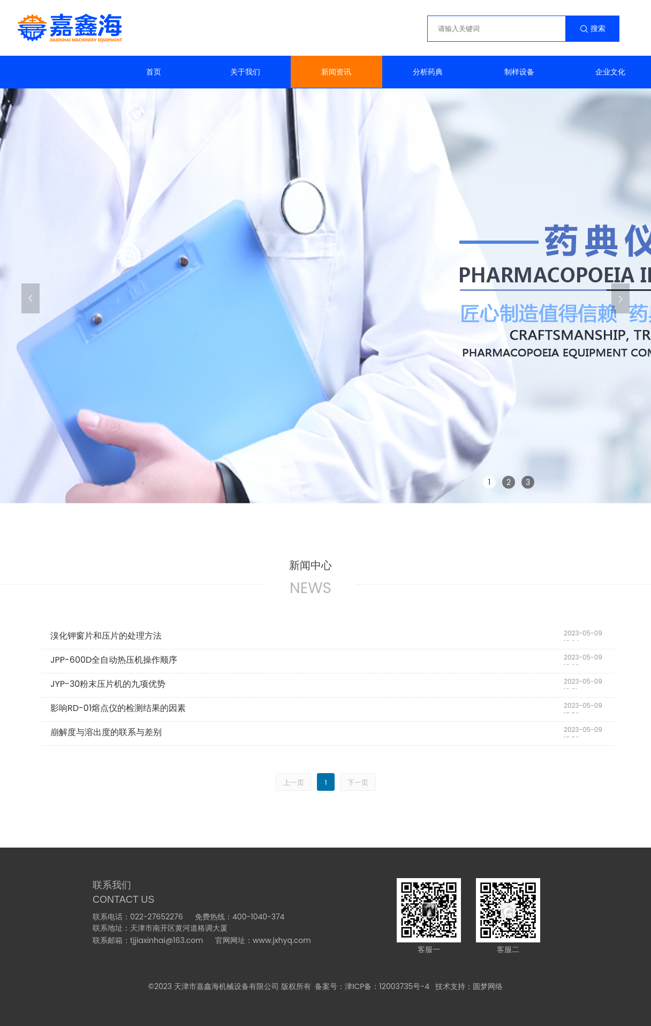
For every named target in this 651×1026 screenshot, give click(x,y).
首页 (153, 71)
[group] (325, 296)
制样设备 (519, 71)
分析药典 (428, 71)
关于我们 (245, 71)
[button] (30, 298)
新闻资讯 (336, 71)
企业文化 (610, 71)
